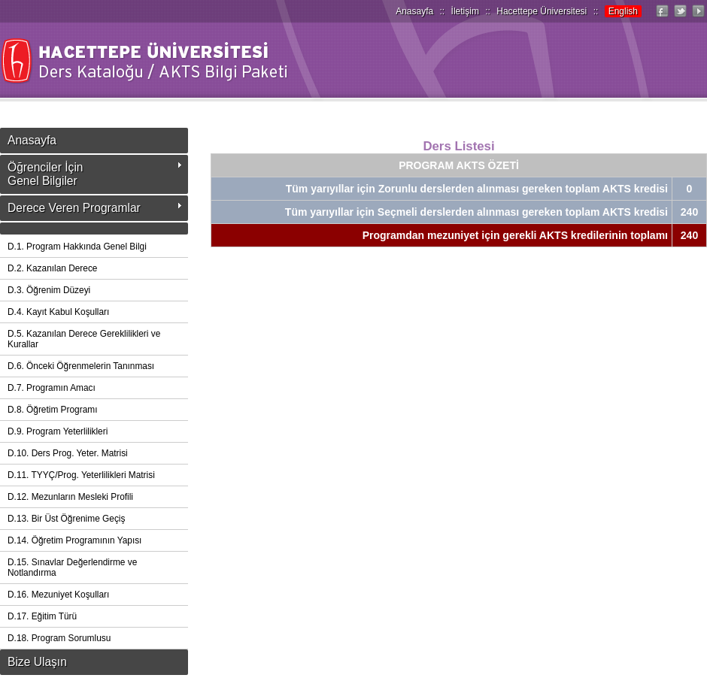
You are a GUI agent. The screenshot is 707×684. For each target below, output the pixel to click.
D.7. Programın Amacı (52, 388)
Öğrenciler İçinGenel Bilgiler (45, 174)
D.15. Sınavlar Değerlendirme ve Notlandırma (72, 567)
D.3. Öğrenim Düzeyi (49, 290)
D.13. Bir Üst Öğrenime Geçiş (66, 518)
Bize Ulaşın (37, 661)
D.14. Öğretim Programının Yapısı (74, 540)
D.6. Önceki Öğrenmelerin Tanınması (81, 366)
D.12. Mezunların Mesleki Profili (70, 497)
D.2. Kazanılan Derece (52, 268)
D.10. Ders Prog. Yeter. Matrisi (68, 453)
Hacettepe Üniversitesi (541, 11)
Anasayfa (414, 11)
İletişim (465, 11)
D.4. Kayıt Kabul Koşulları (58, 312)
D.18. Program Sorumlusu (59, 638)
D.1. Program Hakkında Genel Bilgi (77, 246)
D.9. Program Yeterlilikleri (58, 431)
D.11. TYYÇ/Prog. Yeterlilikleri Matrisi (81, 475)
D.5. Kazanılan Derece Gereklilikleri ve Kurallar (84, 339)
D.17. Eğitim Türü (42, 616)
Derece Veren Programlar (74, 207)
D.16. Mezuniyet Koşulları (58, 594)
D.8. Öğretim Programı (52, 409)
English (623, 11)
